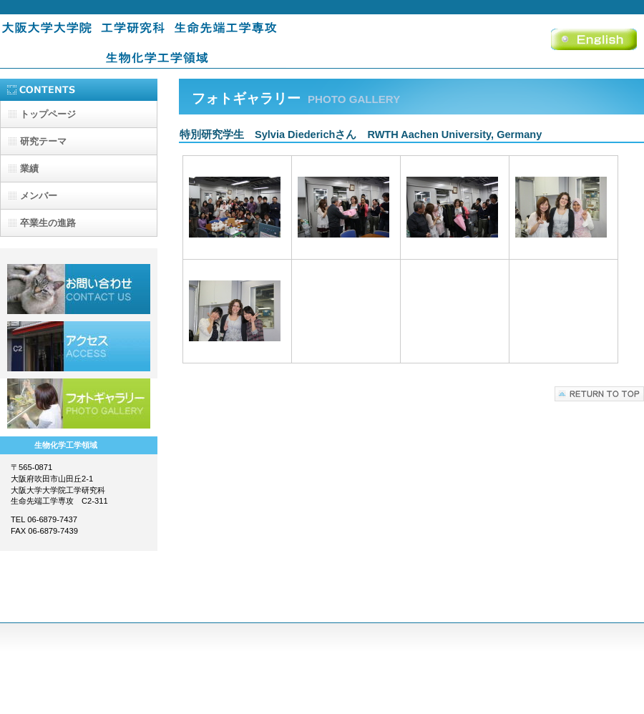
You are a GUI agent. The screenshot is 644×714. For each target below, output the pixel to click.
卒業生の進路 (48, 222)
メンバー (38, 195)
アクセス (78, 346)
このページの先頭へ (599, 393)
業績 (29, 168)
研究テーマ (43, 141)
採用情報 (78, 289)
